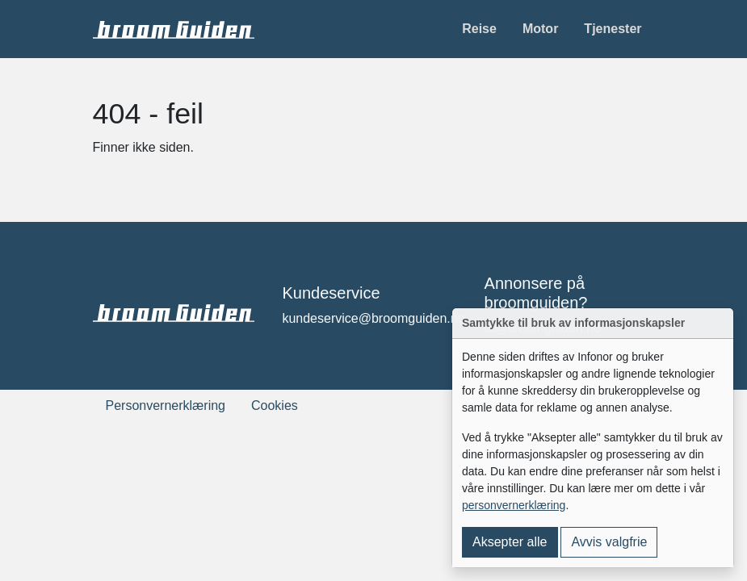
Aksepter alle (510, 542)
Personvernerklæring (166, 405)
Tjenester (612, 29)
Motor (540, 29)
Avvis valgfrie (609, 542)
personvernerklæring (513, 505)
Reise (479, 29)
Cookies (274, 405)
